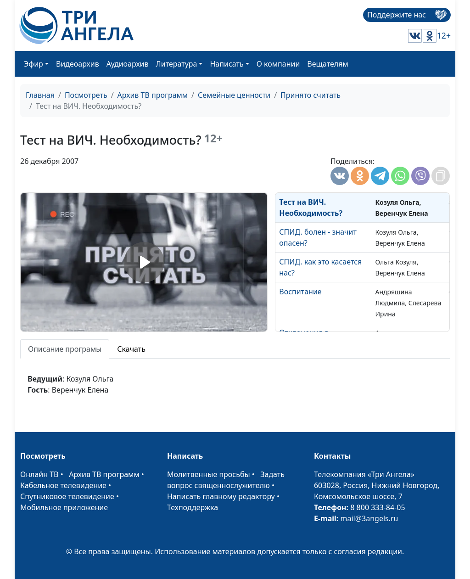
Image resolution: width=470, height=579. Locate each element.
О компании (278, 64)
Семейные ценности (234, 95)
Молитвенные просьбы (208, 474)
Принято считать (310, 95)
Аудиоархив (127, 64)
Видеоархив (77, 64)
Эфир (33, 64)
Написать (226, 64)
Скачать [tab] (131, 349)
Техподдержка (192, 507)
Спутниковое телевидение (67, 496)
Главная (40, 95)
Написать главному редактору (221, 496)
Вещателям (327, 64)
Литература (176, 64)
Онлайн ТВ (39, 474)
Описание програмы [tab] (64, 349)
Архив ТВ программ (153, 95)
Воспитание (300, 292)
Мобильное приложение (64, 507)
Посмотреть (86, 95)
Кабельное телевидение (63, 485)
